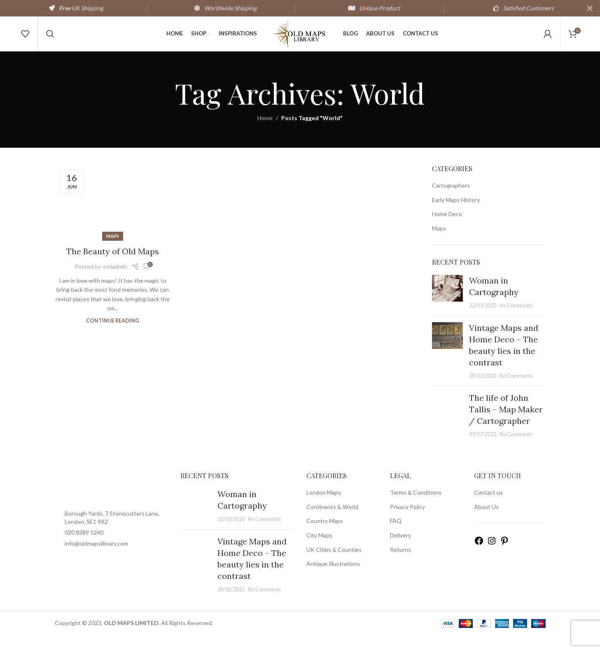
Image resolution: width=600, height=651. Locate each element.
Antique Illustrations (333, 578)
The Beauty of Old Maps (112, 266)
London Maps (323, 507)
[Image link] (111, 502)
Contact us (488, 507)
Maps (112, 250)
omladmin (115, 281)
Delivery (400, 549)
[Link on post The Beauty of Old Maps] (113, 215)
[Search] (50, 41)
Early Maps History (456, 214)
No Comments (516, 320)
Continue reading (112, 335)
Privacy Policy (407, 521)
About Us (486, 521)
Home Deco (447, 229)
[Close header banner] (589, 8)
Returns (400, 564)
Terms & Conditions (415, 507)
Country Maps (324, 535)
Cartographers (451, 200)
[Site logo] (300, 40)
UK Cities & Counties (334, 564)
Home (265, 133)
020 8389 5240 (84, 547)
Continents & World (332, 521)
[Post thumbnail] (447, 307)
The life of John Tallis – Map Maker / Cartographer (506, 424)
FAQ (396, 535)
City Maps (319, 549)
